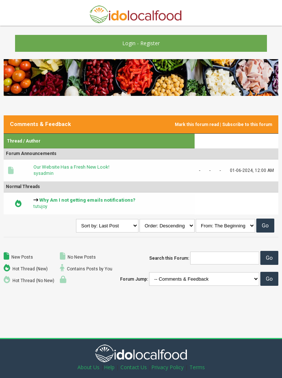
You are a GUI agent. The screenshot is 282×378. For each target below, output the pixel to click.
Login (128, 43)
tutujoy (40, 206)
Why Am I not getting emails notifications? (87, 200)
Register (150, 43)
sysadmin (43, 173)
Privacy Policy (167, 367)
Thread (14, 141)
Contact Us (133, 367)
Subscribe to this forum (247, 124)
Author (33, 141)
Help (109, 367)
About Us (88, 367)
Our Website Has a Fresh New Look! (71, 167)
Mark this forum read (197, 124)
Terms (197, 367)
